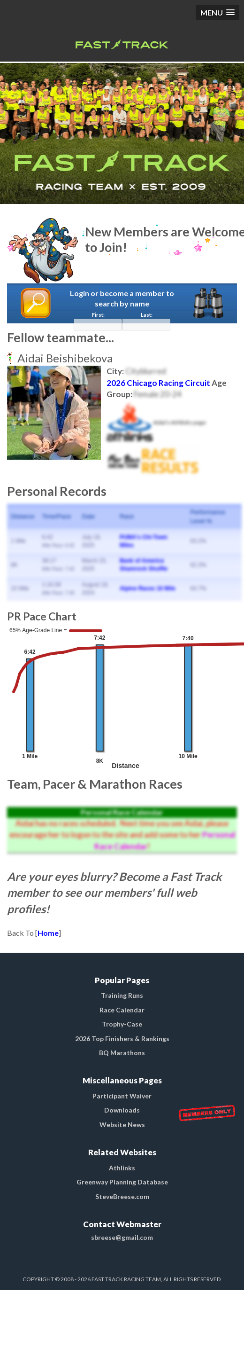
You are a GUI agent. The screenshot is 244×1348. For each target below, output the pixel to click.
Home (48, 932)
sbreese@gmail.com (122, 1237)
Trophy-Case (122, 1024)
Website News (122, 1125)
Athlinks (122, 1168)
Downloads (122, 1110)
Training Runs (122, 995)
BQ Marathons (122, 1053)
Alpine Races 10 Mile (147, 588)
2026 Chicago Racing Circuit (158, 383)
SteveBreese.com (122, 1196)
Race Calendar (122, 1010)
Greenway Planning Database (122, 1182)
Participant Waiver (122, 1096)
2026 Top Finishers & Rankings (122, 1038)
